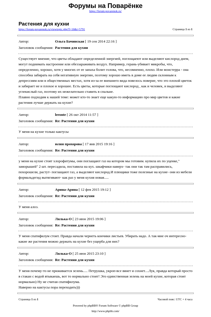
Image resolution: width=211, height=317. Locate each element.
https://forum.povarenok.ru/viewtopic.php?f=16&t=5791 (51, 29)
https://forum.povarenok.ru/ (105, 11)
